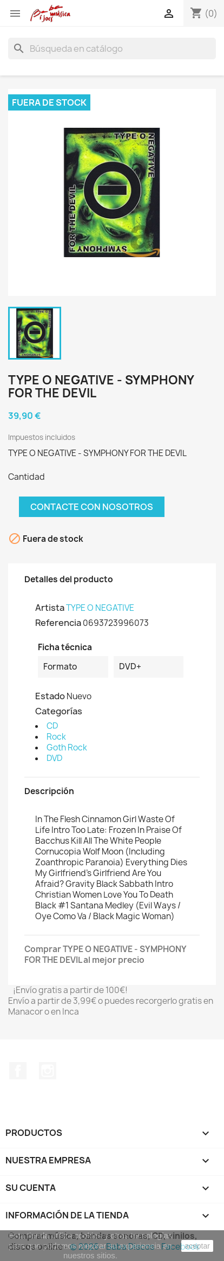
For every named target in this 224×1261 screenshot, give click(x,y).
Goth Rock (67, 747)
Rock (56, 736)
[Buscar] (112, 48)
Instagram (47, 1070)
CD (52, 726)
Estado (50, 696)
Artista (49, 607)
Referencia (58, 622)
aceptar (197, 1246)
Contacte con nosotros (91, 507)
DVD (54, 758)
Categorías (58, 711)
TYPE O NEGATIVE (100, 608)
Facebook (18, 1070)
